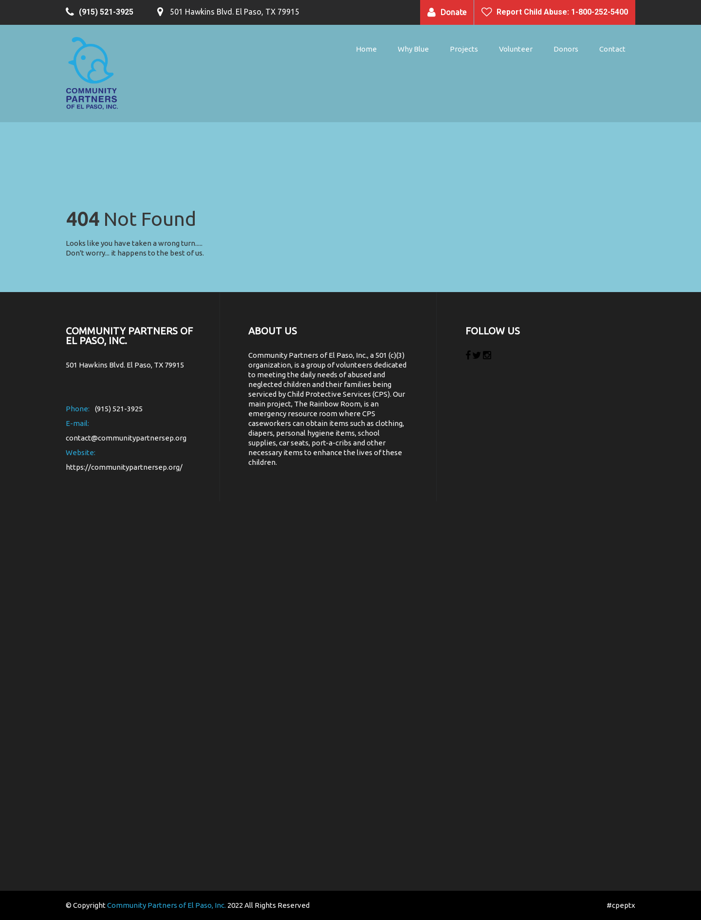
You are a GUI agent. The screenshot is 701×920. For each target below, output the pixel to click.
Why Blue (413, 49)
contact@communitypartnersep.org (126, 438)
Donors (565, 49)
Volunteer (516, 49)
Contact (612, 49)
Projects (464, 49)
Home (366, 49)
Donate (453, 12)
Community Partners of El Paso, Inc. (166, 905)
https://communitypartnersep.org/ (124, 467)
